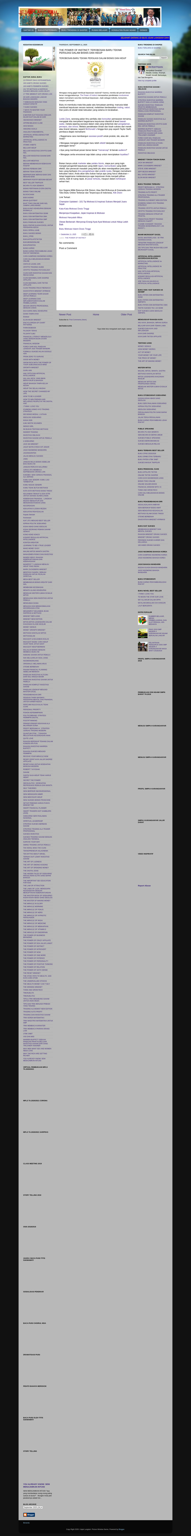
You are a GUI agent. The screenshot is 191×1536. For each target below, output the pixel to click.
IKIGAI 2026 (27, 420)
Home (96, 314)
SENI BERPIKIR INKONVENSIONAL (37, 791)
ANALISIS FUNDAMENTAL (33, 132)
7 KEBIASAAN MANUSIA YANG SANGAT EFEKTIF (35, 103)
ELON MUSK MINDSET (32, 320)
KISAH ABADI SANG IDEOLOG (35, 527)
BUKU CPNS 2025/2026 (147, 453)
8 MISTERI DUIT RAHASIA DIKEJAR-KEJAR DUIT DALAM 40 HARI (37, 116)
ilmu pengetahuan (86, 171)
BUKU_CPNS (28, 236)
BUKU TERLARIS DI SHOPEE (149, 48)
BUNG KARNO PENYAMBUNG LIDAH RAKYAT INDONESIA (37, 252)
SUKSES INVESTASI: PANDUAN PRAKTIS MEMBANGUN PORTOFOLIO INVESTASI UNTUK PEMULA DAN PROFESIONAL (151, 108)
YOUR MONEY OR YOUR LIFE (150, 355)
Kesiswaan (27, 518)
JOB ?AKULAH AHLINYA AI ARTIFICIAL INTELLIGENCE (148, 282)
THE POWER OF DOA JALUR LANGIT (37, 943)
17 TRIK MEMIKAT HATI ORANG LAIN (37, 94)
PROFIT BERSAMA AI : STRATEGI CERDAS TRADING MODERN (36, 729)
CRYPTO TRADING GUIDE (33, 267)
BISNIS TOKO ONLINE (31, 192)
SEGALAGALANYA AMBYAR (149, 505)
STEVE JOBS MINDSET (147, 169)
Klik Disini (117, 193)
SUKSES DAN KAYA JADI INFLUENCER (147, 330)
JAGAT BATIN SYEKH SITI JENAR (36, 447)
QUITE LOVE (28, 738)
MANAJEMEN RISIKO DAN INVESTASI (38, 554)
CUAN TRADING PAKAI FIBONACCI (37, 288)
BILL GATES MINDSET (146, 175)
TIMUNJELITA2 (29, 996)
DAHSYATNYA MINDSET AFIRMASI (36, 291)
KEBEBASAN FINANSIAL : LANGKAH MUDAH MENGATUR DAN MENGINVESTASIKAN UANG (37, 501)
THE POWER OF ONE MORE (34, 955)
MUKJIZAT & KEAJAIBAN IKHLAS (36, 639)
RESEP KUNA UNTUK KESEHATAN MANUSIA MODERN (36, 765)
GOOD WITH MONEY (31, 360)
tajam (100, 166)
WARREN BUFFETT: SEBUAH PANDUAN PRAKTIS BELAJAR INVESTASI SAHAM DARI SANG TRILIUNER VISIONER (150, 132)
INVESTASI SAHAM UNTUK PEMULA (37, 438)
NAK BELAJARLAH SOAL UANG (35, 658)
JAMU (25, 459)
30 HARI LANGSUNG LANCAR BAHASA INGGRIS (35, 98)
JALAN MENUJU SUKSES (33, 456)
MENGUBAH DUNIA (30, 603)
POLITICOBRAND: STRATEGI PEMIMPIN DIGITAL (34, 717)
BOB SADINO (28, 198)
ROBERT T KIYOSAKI (31, 769)
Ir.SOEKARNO (28, 441)
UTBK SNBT (28, 1034)
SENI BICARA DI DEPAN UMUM (150, 435)
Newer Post (65, 314)
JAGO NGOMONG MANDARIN (35, 450)
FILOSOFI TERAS (30, 331)
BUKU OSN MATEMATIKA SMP (35, 219)
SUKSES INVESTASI (31, 834)
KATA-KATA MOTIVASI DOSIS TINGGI (37, 491)
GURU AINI (27, 370)
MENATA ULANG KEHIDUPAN (34, 590)
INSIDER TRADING (30, 432)
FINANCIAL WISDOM (31, 344)
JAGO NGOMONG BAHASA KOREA (151, 558)
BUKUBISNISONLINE (31, 242)
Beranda (26, 1523)
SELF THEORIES (29, 788)
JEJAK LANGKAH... (40, 12)
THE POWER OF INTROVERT (34, 949)
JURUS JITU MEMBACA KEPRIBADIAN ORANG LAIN (34, 471)
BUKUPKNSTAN (29, 245)
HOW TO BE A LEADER (32, 396)
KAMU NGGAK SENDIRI (32, 485)
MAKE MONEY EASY (31, 548)
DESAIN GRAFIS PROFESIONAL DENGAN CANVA (35, 307)
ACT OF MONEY (144, 352)
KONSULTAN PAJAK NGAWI (124, 30)
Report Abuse (144, 886)
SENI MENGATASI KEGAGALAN (150, 511)
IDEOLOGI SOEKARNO (32, 417)
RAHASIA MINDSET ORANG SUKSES (152, 534)
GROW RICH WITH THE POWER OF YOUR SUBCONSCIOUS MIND (37, 364)
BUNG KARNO (28, 248)
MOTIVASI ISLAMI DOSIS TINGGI (151, 514)
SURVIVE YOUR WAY (31, 842)
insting (120, 107)
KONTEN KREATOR (31, 542)
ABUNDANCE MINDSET (32, 120)
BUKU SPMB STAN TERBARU (149, 457)
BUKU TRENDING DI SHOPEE (74, 30)
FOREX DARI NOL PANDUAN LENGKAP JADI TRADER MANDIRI (36, 348)
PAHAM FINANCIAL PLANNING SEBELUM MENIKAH (35, 671)
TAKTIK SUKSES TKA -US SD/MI (150, 308)
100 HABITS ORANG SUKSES (34, 83)
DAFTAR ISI (29, 30)
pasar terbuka (93, 179)
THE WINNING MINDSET (32, 987)
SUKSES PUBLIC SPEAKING (149, 438)
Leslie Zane (64, 119)
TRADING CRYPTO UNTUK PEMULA (152, 208)
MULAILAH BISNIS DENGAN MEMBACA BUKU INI (34, 651)
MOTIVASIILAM (29, 636)
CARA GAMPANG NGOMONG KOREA (37, 256)
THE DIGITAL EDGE (30, 871)
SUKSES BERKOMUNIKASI (148, 441)
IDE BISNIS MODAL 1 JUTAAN (35, 414)
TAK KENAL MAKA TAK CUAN (34, 848)
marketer (82, 163)
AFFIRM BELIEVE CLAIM (32, 123)
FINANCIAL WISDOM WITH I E (149, 487)
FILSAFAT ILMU (29, 334)
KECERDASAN (29, 506)
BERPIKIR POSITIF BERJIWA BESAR (37, 180)
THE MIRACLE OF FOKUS (33, 910)
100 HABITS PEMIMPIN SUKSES (35, 86)
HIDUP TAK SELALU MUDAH (34, 388)
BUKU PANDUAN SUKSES (33, 222)
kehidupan (121, 179)
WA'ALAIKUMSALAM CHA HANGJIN (152, 603)
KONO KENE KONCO (31, 535)
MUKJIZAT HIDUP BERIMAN (34, 647)
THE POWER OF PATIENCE (34, 958)
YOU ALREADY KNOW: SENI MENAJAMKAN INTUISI (34, 1060)
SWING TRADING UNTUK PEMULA (36, 845)
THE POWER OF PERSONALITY (35, 961)
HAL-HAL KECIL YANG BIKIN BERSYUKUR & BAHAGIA (34, 379)
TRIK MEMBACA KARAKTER (34, 1026)
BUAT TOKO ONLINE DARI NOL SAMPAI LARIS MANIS (35, 204)
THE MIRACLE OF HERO (33, 912)
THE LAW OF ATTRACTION (33, 886)
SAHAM (26, 772)
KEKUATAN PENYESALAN (33, 512)
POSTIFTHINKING (30, 721)
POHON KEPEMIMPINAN (33, 713)
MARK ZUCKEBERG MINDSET (35, 569)
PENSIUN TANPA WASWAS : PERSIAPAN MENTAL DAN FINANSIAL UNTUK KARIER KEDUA (38, 700)
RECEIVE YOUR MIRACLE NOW (35, 756)
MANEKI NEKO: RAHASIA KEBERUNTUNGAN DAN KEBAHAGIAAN (33, 559)
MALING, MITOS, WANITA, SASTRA (151, 371)
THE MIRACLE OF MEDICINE (34, 923)
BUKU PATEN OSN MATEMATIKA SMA (153, 305)
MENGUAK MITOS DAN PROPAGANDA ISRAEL (147, 383)
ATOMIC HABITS (29, 145)
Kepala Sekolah (29, 515)
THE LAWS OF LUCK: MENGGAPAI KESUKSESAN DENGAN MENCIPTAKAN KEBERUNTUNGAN (37, 891)
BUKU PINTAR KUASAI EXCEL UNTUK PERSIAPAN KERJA (38, 226)
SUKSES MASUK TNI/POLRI (149, 462)
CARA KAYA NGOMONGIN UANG (151, 478)
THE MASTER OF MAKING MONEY (36, 901)
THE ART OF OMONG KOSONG (35, 865)
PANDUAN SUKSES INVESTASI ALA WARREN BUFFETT (152, 120)
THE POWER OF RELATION (34, 967)
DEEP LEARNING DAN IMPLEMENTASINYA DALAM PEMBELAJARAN (34, 301)
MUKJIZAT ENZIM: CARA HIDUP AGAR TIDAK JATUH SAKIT (35, 643)
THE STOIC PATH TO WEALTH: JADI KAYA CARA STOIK (37, 977)
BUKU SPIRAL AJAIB (31, 230)
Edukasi (26, 317)
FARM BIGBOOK (29, 328)
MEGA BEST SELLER (31, 579)
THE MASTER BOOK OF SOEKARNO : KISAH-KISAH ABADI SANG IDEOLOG (38, 897)
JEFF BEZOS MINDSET (147, 172)
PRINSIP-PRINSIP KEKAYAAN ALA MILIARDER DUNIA (36, 724)
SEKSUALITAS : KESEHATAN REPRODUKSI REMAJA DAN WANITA (37, 784)
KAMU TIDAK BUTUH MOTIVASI (35, 488)
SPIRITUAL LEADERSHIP (33, 821)
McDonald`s (91, 129)
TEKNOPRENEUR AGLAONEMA (35, 851)
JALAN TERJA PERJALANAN (149, 417)
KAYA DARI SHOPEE (146, 333)
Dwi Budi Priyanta (156, 67)
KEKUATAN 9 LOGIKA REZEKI (34, 509)
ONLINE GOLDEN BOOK (147, 484)
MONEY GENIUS (29, 627)
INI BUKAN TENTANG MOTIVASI (35, 429)
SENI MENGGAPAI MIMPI (33, 794)
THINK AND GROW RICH (33, 990)
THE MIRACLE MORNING (33, 906)
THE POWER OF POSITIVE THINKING (38, 964)
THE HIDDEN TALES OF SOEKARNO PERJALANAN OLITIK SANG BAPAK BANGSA (37, 876)
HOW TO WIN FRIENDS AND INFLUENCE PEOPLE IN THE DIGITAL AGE (38, 401)
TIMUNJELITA (28, 993)
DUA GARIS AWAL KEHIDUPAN (35, 311)
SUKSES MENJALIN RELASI (149, 444)
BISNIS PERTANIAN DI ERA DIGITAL (37, 188)
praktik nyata (105, 171)
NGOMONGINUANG (31, 661)
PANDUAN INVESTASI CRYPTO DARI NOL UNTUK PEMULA (152, 125)
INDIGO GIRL (28, 426)
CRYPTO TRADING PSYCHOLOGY (36, 270)
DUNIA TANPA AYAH (31, 314)
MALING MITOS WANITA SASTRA (36, 551)
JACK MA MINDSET (30, 444)
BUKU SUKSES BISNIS (32, 233)
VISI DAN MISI (28, 1037)
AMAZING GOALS (30, 129)
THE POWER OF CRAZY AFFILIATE (37, 940)
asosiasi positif (96, 136)
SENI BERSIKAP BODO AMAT (149, 508)
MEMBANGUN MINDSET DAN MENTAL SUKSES (149, 530)
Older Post (126, 314)
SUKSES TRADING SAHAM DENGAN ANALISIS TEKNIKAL (37, 838)
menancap (103, 150)
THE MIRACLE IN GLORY (33, 904)
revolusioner (124, 95)
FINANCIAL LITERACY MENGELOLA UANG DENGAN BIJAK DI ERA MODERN (37, 339)
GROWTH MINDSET (31, 367)
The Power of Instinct (88, 95)
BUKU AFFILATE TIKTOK (147, 472)
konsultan (106, 119)
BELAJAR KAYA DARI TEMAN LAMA (152, 326)
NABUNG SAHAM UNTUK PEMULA (36, 655)
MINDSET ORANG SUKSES (148, 537)
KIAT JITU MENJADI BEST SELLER (36, 521)
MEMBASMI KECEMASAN (33, 587)
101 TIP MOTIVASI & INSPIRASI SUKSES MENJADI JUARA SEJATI (36, 90)
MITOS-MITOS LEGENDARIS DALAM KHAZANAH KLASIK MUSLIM (37, 623)
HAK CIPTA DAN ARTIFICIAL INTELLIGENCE (34, 374)
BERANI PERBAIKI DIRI (32, 169)
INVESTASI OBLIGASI (31, 435)
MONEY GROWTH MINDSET (34, 630)
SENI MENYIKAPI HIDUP (32, 797)
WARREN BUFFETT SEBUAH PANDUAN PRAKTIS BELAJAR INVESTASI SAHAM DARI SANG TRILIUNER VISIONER (35, 1043)
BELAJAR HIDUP (29, 148)
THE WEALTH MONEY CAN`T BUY (36, 984)
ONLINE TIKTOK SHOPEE (148, 475)
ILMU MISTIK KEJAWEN (32, 423)
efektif (102, 143)
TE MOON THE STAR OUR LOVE (150, 597)
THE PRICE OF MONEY (147, 358)
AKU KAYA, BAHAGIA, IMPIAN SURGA (153, 323)
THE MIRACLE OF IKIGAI (33, 920)
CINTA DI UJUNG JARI (31, 264)
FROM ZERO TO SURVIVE (33, 357)
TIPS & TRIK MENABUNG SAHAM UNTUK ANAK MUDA (36, 1000)
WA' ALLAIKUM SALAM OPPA (149, 600)
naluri (127, 107)
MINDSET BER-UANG (31, 616)
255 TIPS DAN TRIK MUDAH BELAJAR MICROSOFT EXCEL (153, 249)
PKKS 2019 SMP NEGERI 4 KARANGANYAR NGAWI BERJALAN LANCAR (158, 632)
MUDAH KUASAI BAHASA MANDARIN (152, 567)
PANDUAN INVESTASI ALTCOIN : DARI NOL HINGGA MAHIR (36, 676)
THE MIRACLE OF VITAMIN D (34, 929)
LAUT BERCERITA (145, 606)
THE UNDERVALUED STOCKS (35, 981)
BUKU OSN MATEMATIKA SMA (35, 216)
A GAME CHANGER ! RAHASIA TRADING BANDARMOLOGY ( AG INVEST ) (151, 226)
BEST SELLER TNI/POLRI (33, 183)
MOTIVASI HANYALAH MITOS (34, 633)
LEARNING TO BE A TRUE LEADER (37, 545)
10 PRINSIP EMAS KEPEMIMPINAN (37, 80)
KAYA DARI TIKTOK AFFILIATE (149, 337)
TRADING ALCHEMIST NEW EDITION (37, 1009)
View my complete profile (147, 81)
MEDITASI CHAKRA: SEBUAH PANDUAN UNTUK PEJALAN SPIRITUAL (34, 574)
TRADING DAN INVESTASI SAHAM (36, 1015)
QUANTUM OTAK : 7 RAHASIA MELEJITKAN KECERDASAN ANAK (36, 734)
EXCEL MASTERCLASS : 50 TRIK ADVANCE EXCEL (151, 239)
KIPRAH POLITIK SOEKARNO (34, 523)
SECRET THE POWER (31, 780)
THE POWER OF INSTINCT (75, 238)
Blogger (121, 1529)
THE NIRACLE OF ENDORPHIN (35, 932)
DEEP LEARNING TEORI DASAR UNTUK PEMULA (36, 295)
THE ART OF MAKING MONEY (149, 361)
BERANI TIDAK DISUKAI (32, 172)
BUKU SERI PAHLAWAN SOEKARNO (152, 403)
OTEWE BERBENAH (31, 667)
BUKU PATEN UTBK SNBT (148, 459)
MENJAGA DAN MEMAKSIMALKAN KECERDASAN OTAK (36, 607)
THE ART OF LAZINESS (32, 862)
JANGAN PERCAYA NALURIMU (35, 467)
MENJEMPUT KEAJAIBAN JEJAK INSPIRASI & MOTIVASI (36, 612)
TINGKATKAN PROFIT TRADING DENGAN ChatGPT (150, 220)
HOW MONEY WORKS (146, 349)
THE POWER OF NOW (32, 952)
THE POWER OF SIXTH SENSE (35, 970)
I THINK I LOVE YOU (31, 406)
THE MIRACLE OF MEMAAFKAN (35, 926)
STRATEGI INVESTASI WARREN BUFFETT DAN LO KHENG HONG (151, 101)
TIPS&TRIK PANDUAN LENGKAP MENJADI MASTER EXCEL (150, 244)
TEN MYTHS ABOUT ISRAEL (34, 854)
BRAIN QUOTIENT (30, 200)
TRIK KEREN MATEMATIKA (33, 1018)
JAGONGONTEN (29, 453)
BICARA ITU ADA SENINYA (33, 186)
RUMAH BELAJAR (99, 30)
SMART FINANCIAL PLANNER (34, 808)
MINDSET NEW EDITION (32, 619)
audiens (122, 150)
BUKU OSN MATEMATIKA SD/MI (35, 213)
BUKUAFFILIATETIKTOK (32, 239)
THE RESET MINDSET (32, 973)
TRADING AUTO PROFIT (32, 1012)
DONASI (143, 30)
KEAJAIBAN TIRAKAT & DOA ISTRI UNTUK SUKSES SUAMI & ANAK (36, 495)
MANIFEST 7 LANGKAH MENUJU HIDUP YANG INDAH (36, 565)
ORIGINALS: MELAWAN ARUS (35, 664)
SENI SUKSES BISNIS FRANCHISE (36, 800)
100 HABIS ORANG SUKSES (149, 545)
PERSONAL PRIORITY (32, 710)
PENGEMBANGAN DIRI (32, 695)
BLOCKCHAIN (28, 194)
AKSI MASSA (28, 126)
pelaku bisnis (98, 163)
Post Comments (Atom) (78, 320)
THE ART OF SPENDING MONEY (36, 868)
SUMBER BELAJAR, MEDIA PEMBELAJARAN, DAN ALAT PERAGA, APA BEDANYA (158, 620)
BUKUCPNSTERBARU (47, 30)
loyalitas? (124, 154)
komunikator (110, 166)
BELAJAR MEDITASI (31, 161)
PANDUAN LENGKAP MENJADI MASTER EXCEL (35, 691)
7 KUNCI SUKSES (30, 107)
